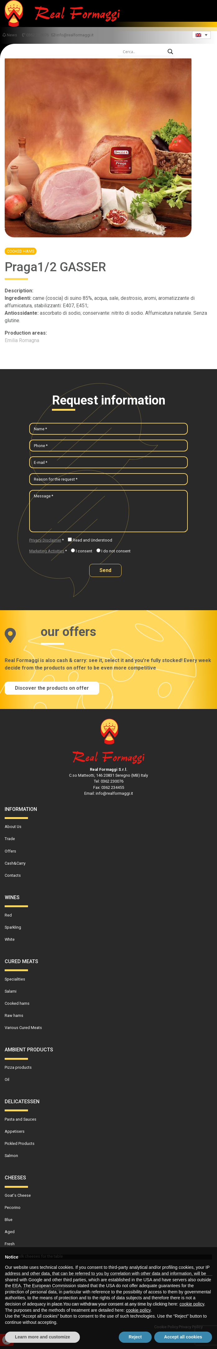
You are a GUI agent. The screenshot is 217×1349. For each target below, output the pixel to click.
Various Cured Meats (23, 1027)
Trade (10, 838)
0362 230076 (35, 35)
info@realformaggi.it (72, 35)
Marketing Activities (46, 551)
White (10, 939)
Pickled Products (20, 1143)
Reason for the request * (55, 479)
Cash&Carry (15, 863)
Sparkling (13, 927)
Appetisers (15, 1131)
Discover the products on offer (52, 688)
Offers (10, 851)
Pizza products (18, 1067)
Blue (8, 1219)
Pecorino (13, 1207)
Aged (10, 1231)
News (9, 35)
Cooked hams (20, 251)
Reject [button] (135, 1336)
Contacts (13, 875)
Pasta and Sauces (20, 1119)
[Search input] (143, 51)
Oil (7, 1079)
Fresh (10, 1244)
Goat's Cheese (18, 1195)
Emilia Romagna (22, 340)
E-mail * (40, 462)
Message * (43, 496)
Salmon (11, 1155)
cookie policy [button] (191, 1303)
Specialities (15, 979)
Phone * (41, 445)
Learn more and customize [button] (42, 1336)
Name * (40, 429)
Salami (10, 991)
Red (8, 915)
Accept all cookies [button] (183, 1336)
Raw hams (14, 1015)
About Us (13, 826)
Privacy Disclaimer (45, 540)
